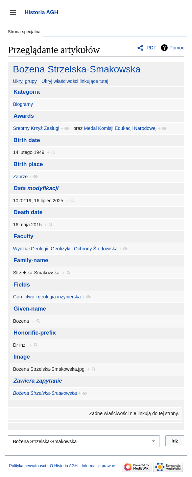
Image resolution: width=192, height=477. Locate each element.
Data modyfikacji (36, 188)
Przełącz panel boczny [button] (15, 16)
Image (22, 357)
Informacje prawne (98, 465)
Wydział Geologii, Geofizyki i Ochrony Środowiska (65, 248)
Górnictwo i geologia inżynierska (47, 296)
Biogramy (23, 104)
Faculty (23, 236)
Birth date (27, 140)
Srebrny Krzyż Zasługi (36, 128)
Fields (22, 284)
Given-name (30, 308)
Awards (24, 116)
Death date (28, 212)
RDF (152, 47)
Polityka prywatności (27, 465)
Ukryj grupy (25, 81)
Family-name (31, 260)
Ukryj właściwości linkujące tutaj (75, 81)
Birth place (28, 164)
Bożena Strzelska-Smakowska (77, 69)
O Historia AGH (64, 465)
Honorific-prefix (35, 333)
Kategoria (27, 92)
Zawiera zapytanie (38, 381)
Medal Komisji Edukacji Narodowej (120, 128)
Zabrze (20, 176)
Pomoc (176, 47)
